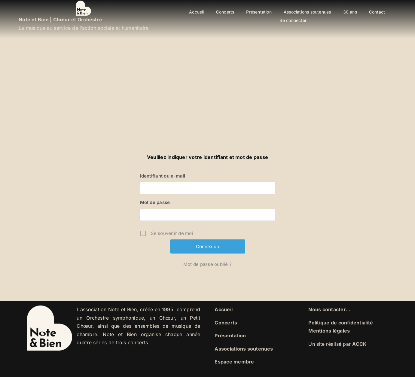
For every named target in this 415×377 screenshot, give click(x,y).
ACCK (359, 344)
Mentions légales (329, 331)
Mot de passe (155, 202)
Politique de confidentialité (340, 323)
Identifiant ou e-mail (162, 176)
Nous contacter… (329, 309)
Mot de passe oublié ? (207, 264)
